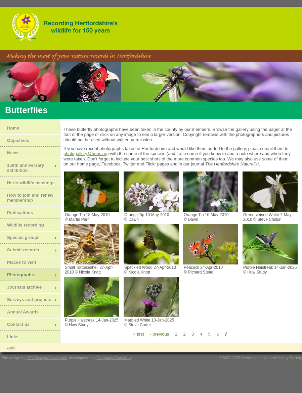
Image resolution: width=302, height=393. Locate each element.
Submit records (28, 250)
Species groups (28, 238)
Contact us (28, 325)
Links (12, 336)
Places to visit (21, 262)
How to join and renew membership (30, 198)
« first (138, 334)
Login (10, 347)
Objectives (18, 140)
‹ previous (159, 334)
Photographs (28, 275)
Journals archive (28, 288)
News (12, 152)
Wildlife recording (25, 225)
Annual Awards (23, 311)
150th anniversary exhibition (28, 168)
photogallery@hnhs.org (86, 153)
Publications (20, 212)
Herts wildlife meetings (31, 182)
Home (13, 128)
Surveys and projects (28, 300)
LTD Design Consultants (46, 358)
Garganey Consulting (114, 358)
